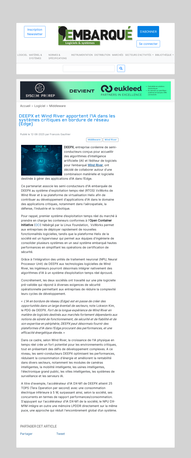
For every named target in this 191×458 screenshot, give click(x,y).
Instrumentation (82, 54)
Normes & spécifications (57, 56)
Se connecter (148, 44)
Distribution (102, 54)
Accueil (25, 106)
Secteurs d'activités (138, 54)
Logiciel (22, 54)
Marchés (117, 54)
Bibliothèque (163, 54)
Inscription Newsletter (35, 32)
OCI (37, 225)
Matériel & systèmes (35, 56)
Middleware (57, 106)
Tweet (60, 434)
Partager (26, 434)
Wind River (95, 165)
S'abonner (148, 31)
